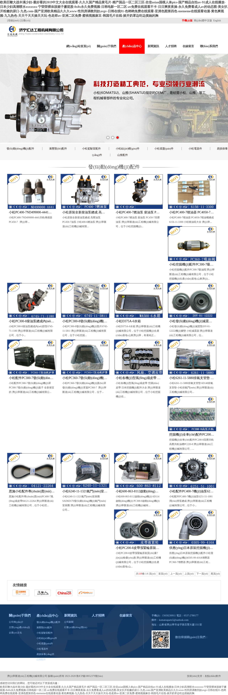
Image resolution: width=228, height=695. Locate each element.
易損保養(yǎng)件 (45, 654)
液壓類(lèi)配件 (58, 148)
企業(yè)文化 (15, 632)
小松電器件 (195, 148)
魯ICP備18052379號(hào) (89, 676)
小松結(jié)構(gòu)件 (127, 148)
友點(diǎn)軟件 (213, 676)
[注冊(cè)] (25, 20)
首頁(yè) (162, 573)
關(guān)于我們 (106, 46)
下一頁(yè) (202, 573)
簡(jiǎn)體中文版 (203, 20)
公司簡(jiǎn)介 (16, 622)
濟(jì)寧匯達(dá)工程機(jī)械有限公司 (27, 676)
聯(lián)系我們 (209, 46)
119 (140, 573)
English (217, 20)
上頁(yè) (189, 573)
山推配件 (122, 155)
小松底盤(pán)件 (163, 148)
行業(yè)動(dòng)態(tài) (75, 627)
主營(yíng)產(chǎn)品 (19, 627)
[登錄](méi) (13, 20)
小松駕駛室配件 (91, 148)
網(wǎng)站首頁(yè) (78, 46)
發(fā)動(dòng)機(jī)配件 (20, 148)
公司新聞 (68, 622)
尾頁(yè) (215, 573)
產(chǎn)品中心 (132, 46)
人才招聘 (171, 46)
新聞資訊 (153, 46)
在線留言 (188, 46)
